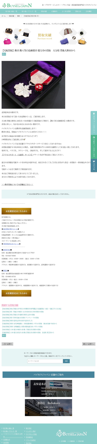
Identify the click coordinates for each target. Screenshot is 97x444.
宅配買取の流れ (8, 429)
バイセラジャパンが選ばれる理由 (12, 416)
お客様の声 (6, 420)
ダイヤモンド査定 (31, 415)
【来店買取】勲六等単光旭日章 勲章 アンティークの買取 (20, 317)
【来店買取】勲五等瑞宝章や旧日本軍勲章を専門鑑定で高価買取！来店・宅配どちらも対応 (31, 308)
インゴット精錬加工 (9, 432)
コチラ (25, 136)
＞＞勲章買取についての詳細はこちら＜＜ (17, 184)
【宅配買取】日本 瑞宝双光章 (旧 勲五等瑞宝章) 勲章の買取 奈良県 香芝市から (28, 332)
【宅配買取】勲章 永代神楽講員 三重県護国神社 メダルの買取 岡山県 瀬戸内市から (29, 323)
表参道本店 (6, 250)
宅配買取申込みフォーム (11, 244)
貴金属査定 (29, 418)
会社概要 (88, 11)
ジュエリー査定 (30, 412)
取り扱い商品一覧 (11, 11)
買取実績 (44, 11)
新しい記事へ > (88, 344)
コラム (5, 435)
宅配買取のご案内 (8, 426)
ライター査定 (30, 430)
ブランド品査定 (31, 421)
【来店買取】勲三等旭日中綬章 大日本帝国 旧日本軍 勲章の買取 (22, 311)
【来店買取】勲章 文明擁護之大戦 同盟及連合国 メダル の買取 (22, 326)
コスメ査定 (29, 427)
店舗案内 (54, 11)
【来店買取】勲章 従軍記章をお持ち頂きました (17, 320)
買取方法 (78, 11)
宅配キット (17, 162)
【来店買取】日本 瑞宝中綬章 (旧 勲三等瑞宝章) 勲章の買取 (21, 329)
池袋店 (5, 270)
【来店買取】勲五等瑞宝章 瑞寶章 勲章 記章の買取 (18, 314)
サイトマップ (30, 433)
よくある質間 (66, 11)
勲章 (4, 54)
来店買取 (6, 423)
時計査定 (28, 424)
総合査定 (28, 409)
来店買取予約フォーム (10, 229)
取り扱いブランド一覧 (29, 11)
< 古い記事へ (7, 344)
